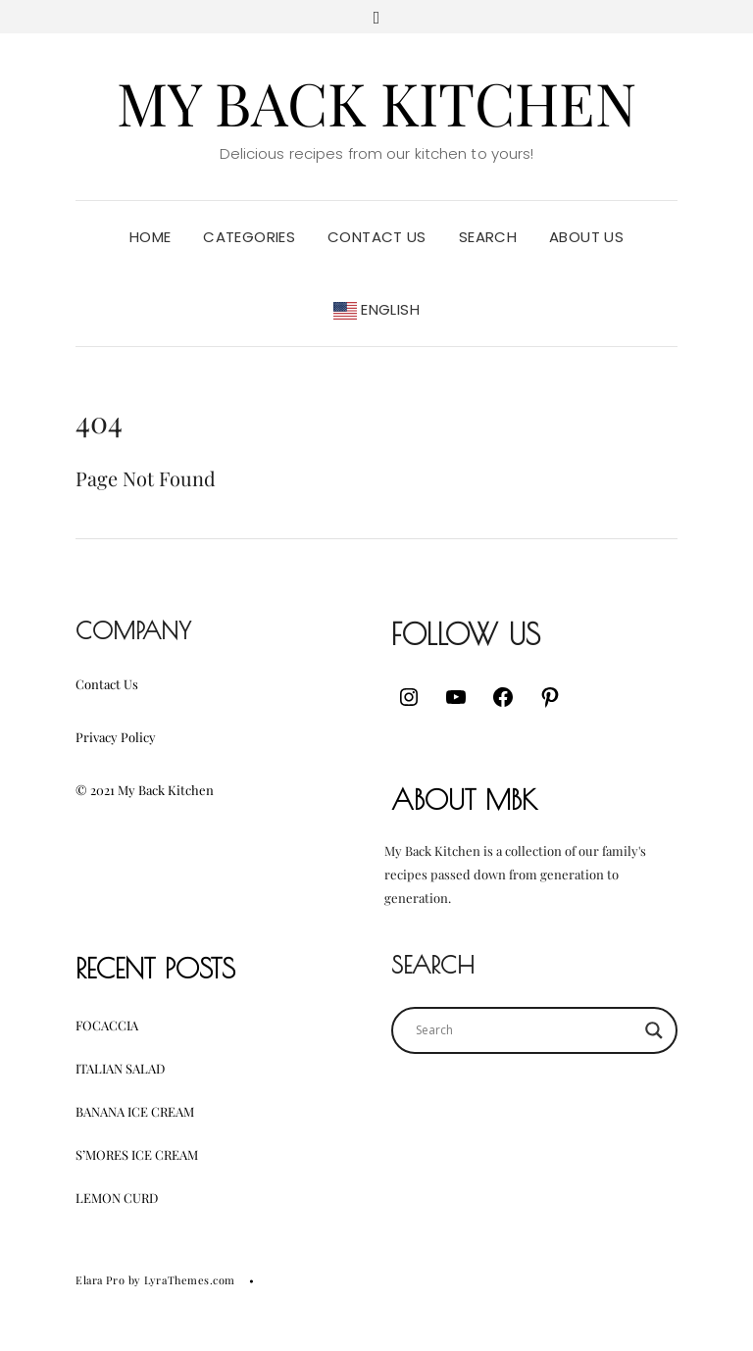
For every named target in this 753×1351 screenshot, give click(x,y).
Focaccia (106, 1025)
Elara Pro (100, 1280)
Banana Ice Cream (134, 1111)
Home (150, 236)
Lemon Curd (116, 1197)
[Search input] (525, 1030)
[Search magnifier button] (654, 1030)
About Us (586, 236)
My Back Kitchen (376, 102)
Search (488, 236)
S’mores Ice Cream (136, 1154)
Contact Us (377, 236)
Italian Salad (120, 1068)
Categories (249, 236)
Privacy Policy (115, 736)
